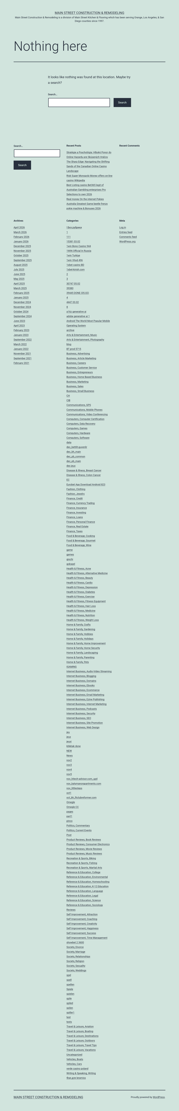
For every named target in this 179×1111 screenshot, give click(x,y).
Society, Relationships (78, 956)
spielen (70, 993)
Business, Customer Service (81, 367)
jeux (68, 736)
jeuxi (69, 741)
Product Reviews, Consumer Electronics (88, 844)
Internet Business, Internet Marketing (86, 704)
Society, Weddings (76, 970)
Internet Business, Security (80, 713)
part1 (69, 816)
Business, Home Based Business (84, 376)
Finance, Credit (74, 498)
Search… (52, 94)
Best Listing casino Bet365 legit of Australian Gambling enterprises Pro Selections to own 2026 (86, 190)
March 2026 (20, 232)
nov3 (69, 764)
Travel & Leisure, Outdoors (80, 1040)
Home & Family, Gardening (80, 629)
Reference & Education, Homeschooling (87, 881)
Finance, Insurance (76, 507)
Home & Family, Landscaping (82, 652)
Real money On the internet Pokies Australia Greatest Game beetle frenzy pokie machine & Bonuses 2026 (87, 204)
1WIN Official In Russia (78, 250)
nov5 (69, 774)
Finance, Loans (74, 517)
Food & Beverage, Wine (78, 545)
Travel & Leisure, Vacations (81, 1049)
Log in (122, 227)
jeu (68, 732)
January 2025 (21, 297)
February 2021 (21, 363)
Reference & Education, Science (83, 900)
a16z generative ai (76, 311)
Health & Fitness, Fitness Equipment (86, 601)
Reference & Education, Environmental (87, 876)
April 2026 (19, 227)
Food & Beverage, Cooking (80, 535)
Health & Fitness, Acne (78, 568)
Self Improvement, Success (81, 933)
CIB (68, 400)
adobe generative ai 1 (78, 316)
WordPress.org (127, 241)
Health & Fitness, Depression (82, 587)
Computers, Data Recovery (80, 423)
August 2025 (21, 264)
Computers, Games (76, 428)
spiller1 (70, 1012)
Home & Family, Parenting (80, 657)
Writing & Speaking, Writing (81, 1073)
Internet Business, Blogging (81, 676)
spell (69, 979)
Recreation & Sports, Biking (81, 858)
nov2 (69, 760)
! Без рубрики (74, 227)
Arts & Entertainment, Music (81, 335)
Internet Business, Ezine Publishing (85, 699)
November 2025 (22, 250)
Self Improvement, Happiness (82, 928)
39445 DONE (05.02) (77, 292)
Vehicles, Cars (74, 1063)
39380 (69, 288)
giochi (69, 559)
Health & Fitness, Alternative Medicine (87, 573)
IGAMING (71, 666)
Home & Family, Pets (77, 662)
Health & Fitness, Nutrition (80, 615)
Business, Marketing (77, 381)
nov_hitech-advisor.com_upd (81, 778)
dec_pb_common (75, 456)
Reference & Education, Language (84, 891)
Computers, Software (78, 437)
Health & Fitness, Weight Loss (82, 620)
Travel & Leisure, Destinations (82, 1035)
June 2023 (19, 320)
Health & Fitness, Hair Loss (81, 606)
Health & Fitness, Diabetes (80, 591)
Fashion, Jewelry (75, 493)
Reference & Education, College (83, 872)
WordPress (159, 1097)
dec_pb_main (73, 461)
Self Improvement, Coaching (81, 919)
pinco (69, 820)
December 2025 (22, 246)
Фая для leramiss (76, 1077)
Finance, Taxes (74, 531)
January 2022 (21, 348)
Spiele (69, 989)
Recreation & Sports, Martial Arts (84, 867)
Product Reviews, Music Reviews (84, 853)
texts (69, 1021)
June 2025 (19, 274)
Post (69, 835)
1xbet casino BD (75, 264)
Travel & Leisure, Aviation (80, 1026)
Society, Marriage (75, 951)
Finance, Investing (76, 512)
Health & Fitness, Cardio (79, 582)
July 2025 (19, 269)
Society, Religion (75, 961)
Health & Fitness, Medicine (80, 610)
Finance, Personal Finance (80, 521)
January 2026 (21, 241)
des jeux (70, 465)
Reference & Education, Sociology (84, 905)
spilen (69, 1007)
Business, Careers (76, 363)
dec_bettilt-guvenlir (76, 447)
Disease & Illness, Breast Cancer (83, 470)
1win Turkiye (73, 255)
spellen (70, 984)
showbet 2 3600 (75, 942)
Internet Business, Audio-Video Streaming (89, 671)
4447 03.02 (72, 302)
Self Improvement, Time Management (86, 937)
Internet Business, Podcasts (81, 708)
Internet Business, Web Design (82, 727)
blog (68, 344)
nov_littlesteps (74, 788)
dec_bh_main (73, 451)
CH (68, 395)
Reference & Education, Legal (82, 895)
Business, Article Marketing (81, 358)
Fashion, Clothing (75, 489)
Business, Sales (75, 386)
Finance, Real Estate (77, 526)
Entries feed (125, 232)
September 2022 (23, 339)
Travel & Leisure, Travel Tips (81, 1045)
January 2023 (21, 335)
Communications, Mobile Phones (84, 409)
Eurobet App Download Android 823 (85, 484)
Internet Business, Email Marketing (85, 694)
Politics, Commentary (78, 825)
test (68, 1017)
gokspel (70, 563)
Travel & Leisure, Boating (79, 1031)
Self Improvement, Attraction (82, 914)
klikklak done (73, 746)
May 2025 (19, 278)
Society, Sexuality (75, 965)
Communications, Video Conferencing (87, 414)
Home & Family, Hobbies (79, 634)
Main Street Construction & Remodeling (89, 13)
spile (69, 998)
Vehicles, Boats (74, 1059)
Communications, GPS (78, 405)
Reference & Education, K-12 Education (87, 886)
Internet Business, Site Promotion (84, 722)
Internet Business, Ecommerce (83, 690)
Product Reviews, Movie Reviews (84, 848)
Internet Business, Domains (81, 680)
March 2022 (20, 344)
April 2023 (19, 325)
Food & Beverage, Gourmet (80, 540)
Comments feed (128, 236)
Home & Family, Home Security (83, 648)
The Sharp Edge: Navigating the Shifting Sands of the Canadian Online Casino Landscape (88, 166)
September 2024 (23, 316)
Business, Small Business (80, 391)
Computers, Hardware (78, 433)
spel (68, 975)
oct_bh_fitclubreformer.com (81, 797)
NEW (69, 750)
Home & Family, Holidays (79, 638)
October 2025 (21, 255)
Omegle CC (72, 807)
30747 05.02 (73, 283)
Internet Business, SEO (78, 718)
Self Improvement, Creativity (81, 923)
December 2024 (22, 302)
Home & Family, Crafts (78, 624)
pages (69, 811)
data (68, 442)
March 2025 (20, 288)
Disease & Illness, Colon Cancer (83, 475)
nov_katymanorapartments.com (83, 783)
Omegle (70, 802)
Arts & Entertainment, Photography (85, 339)
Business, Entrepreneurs (79, 372)
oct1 (68, 792)
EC (67, 479)
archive (70, 330)
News (69, 755)
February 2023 (21, 330)
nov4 (69, 769)
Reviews (70, 909)
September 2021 (23, 358)
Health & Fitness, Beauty (79, 577)
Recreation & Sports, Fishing (81, 863)
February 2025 (21, 292)
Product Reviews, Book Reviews (83, 839)
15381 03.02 (73, 241)
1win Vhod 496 (74, 260)
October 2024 (21, 311)
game (69, 549)
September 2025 (23, 260)
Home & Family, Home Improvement (86, 643)
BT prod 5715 (73, 348)
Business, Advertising (78, 353)
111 (68, 236)
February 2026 (21, 236)
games (70, 554)
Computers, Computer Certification (85, 419)
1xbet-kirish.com (75, 269)
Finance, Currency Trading (80, 503)
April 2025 (19, 283)
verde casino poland (77, 1068)
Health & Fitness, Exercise (80, 596)
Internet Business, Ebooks (80, 685)
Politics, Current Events (79, 830)
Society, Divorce (75, 947)
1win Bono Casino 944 (78, 246)
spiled (69, 1003)
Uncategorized (74, 1054)
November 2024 (22, 306)
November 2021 (22, 353)
